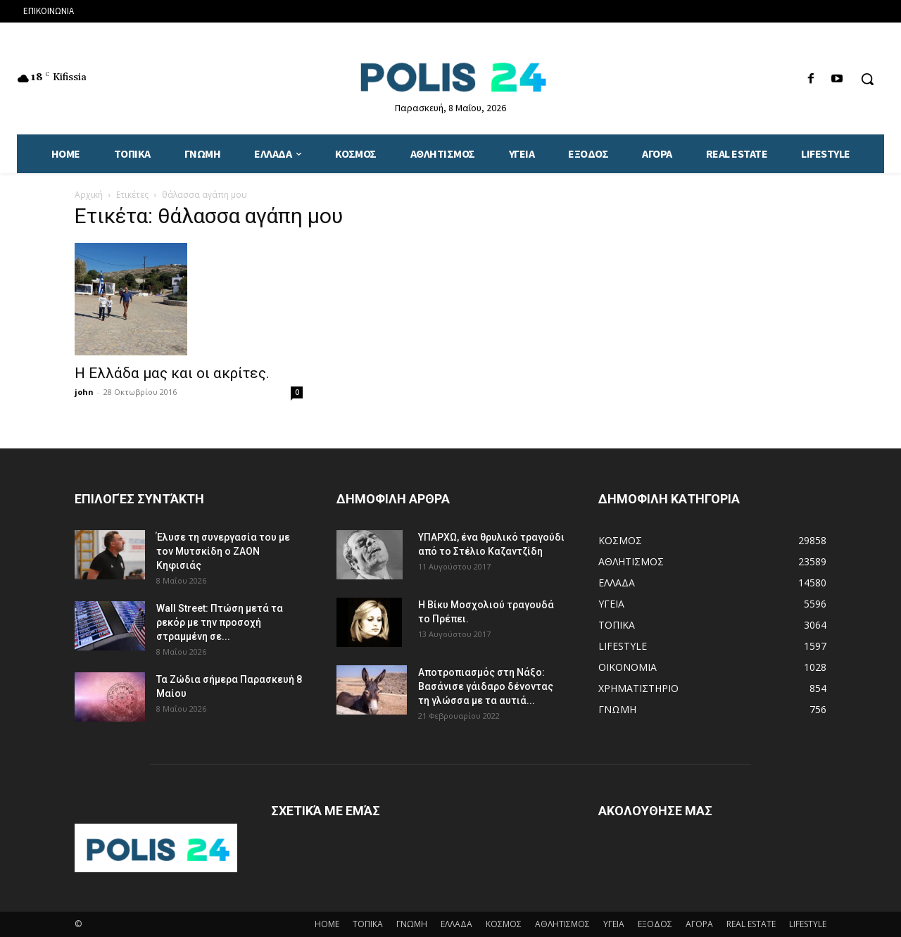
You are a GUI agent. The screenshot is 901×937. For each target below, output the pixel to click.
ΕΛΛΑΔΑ (456, 924)
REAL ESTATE (751, 924)
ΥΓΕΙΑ (613, 924)
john (84, 391)
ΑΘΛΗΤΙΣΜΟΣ (562, 924)
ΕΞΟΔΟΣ (655, 924)
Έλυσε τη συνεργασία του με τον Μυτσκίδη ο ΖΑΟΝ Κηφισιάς (223, 551)
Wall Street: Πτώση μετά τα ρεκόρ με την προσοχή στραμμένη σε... (219, 622)
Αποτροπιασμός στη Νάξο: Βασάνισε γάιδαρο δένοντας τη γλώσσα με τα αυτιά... (485, 686)
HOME (327, 924)
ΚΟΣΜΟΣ (504, 924)
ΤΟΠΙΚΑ (368, 924)
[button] (867, 79)
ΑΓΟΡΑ (699, 924)
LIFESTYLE (807, 924)
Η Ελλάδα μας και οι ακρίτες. (172, 373)
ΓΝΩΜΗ (411, 924)
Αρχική (89, 195)
